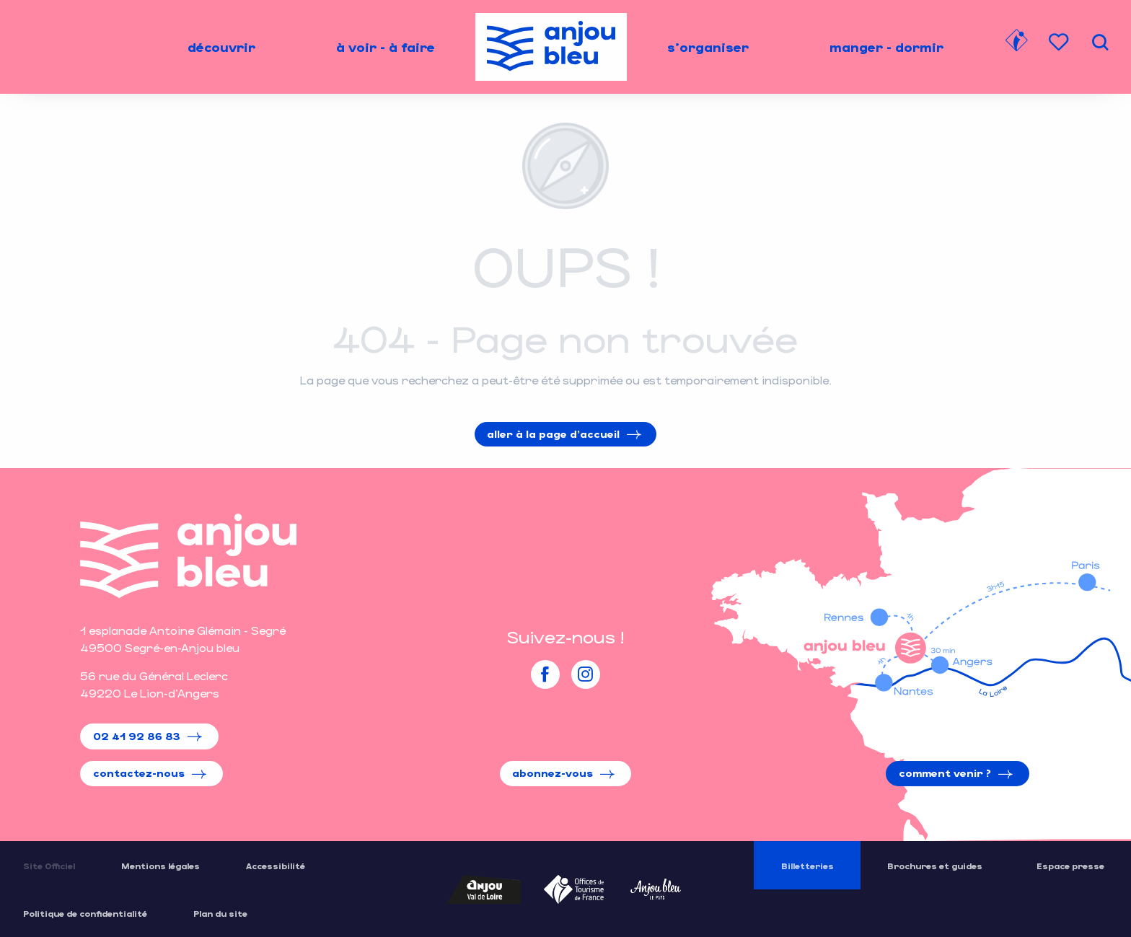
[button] (1100, 42)
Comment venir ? (945, 773)
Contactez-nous (139, 773)
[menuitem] (221, 47)
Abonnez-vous (552, 773)
